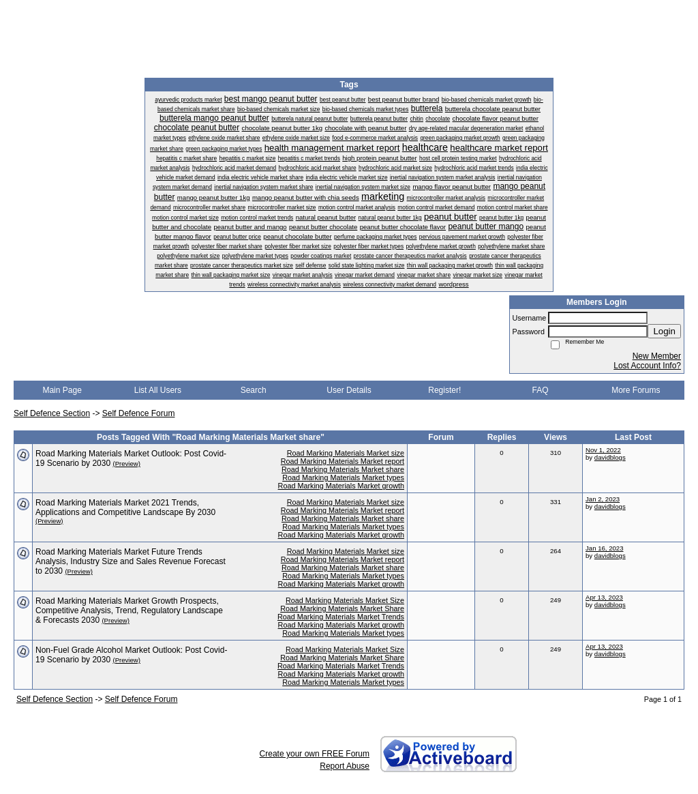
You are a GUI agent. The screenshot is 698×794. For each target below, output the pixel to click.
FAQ (540, 390)
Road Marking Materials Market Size (345, 600)
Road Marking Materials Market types (343, 477)
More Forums (635, 390)
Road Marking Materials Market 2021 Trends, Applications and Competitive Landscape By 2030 (125, 507)
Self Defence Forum (138, 413)
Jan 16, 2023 (604, 548)
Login (664, 331)
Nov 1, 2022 (603, 450)
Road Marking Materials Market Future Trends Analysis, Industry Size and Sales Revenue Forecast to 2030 (130, 561)
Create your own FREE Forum (314, 754)
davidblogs (610, 457)
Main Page (61, 390)
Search (254, 390)
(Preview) (126, 463)
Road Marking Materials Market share (343, 469)
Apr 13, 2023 (604, 597)
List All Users (157, 390)
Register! (444, 390)
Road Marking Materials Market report (342, 461)
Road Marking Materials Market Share (342, 608)
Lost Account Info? (647, 365)
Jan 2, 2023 (603, 499)
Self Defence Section (52, 413)
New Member (657, 356)
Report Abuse (344, 766)
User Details (349, 390)
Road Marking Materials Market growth (341, 486)
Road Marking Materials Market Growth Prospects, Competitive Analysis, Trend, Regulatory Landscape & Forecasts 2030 (129, 610)
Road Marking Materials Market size (345, 453)
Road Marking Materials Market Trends (340, 617)
